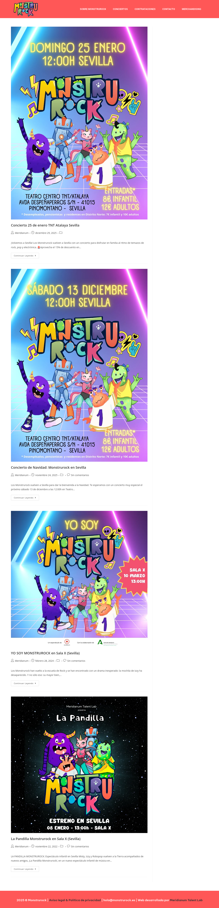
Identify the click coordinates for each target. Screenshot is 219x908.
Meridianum (22, 233)
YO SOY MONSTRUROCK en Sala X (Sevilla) (45, 653)
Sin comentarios (80, 475)
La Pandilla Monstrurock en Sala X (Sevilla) (45, 838)
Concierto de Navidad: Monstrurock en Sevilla (48, 467)
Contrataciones (145, 9)
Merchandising (191, 9)
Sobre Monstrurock (93, 9)
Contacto (168, 9)
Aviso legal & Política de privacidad (75, 900)
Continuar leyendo (26, 255)
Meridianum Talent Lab (186, 900)
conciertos (120, 9)
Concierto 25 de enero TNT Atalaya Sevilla (45, 225)
